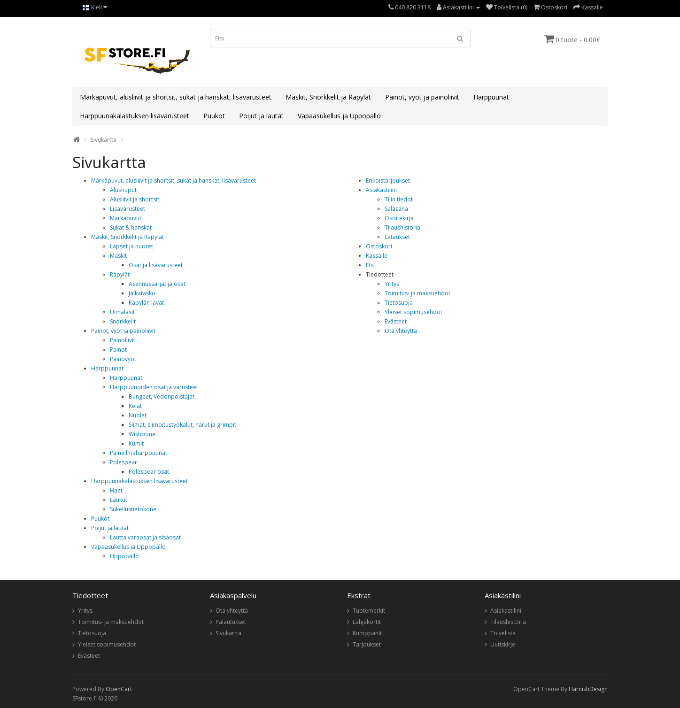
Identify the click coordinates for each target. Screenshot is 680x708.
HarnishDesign (588, 689)
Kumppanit (367, 633)
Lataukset (397, 237)
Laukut (118, 500)
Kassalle (376, 256)
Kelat (135, 406)
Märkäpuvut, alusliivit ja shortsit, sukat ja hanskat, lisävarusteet (175, 96)
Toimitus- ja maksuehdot (417, 293)
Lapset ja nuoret (131, 246)
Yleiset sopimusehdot (413, 312)
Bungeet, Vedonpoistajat (161, 396)
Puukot (214, 115)
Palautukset (231, 622)
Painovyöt (123, 359)
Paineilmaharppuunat (138, 453)
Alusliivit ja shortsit (134, 199)
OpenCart (119, 689)
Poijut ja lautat (261, 115)
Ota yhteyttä (401, 331)
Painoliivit (122, 340)
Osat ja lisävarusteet (156, 265)
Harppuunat (491, 96)
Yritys (392, 284)
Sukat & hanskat (131, 227)
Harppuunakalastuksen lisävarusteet (134, 115)
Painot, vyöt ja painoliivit (422, 96)
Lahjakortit (367, 622)
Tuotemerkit (369, 611)
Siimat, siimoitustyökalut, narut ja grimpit (182, 425)
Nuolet (138, 415)
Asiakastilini (381, 190)
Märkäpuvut (125, 218)
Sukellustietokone (133, 509)
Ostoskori (379, 246)
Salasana (396, 209)
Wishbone (142, 434)
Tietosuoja (399, 303)
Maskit (118, 256)
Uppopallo (124, 556)
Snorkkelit (123, 321)
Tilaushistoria (402, 227)
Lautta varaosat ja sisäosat (145, 537)
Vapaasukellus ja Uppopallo (339, 115)
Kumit (136, 443)
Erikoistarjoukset (388, 181)
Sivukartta (103, 140)
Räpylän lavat (146, 303)
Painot (118, 350)
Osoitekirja (399, 218)
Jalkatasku (142, 293)
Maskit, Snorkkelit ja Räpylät (328, 96)
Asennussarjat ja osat (157, 284)
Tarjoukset (367, 644)
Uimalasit (122, 312)
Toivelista (503, 633)
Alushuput (123, 190)
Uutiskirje (502, 644)
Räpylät (120, 274)
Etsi (370, 265)
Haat (116, 490)
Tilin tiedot (399, 199)
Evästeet (396, 321)
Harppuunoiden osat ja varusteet (154, 387)
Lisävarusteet (127, 209)
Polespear (123, 462)
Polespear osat (149, 472)
